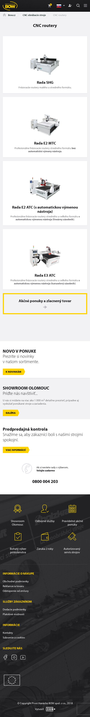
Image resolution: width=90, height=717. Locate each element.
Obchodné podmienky (16, 581)
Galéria (11, 412)
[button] (60, 6)
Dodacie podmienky (14, 609)
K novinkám (13, 371)
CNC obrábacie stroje (34, 15)
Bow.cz (9, 15)
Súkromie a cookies (14, 637)
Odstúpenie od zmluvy (16, 591)
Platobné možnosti (13, 614)
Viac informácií (16, 450)
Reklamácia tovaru (13, 586)
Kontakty (8, 632)
